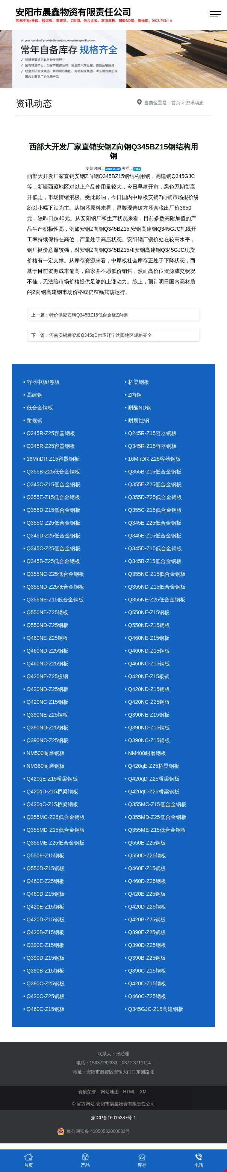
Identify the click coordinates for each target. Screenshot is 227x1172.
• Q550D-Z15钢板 (44, 868)
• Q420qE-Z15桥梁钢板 (50, 779)
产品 (85, 1160)
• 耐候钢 (32, 420)
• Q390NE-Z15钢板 (147, 715)
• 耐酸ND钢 (138, 408)
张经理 (122, 1053)
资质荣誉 (87, 1091)
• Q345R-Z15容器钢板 (151, 446)
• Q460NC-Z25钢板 (45, 664)
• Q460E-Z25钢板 (43, 881)
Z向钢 (92, 176)
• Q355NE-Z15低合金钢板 (53, 600)
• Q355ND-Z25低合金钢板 (53, 587)
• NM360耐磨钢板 (44, 766)
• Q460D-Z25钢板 (145, 881)
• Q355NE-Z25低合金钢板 (155, 600)
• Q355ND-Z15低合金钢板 (155, 587)
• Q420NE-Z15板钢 (147, 676)
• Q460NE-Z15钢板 (147, 638)
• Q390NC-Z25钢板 (45, 740)
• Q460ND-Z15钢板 (147, 651)
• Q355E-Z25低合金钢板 (153, 484)
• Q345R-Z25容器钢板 (49, 446)
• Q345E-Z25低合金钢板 (153, 523)
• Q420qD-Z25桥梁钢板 (152, 779)
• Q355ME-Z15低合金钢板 (155, 830)
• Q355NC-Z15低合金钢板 (155, 574)
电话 (198, 1160)
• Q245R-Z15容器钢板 (151, 433)
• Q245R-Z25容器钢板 (49, 433)
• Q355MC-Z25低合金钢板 (54, 817)
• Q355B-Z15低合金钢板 (153, 472)
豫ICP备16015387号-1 (113, 1117)
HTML (129, 1091)
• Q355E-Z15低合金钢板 (51, 497)
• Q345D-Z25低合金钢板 (51, 536)
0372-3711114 (136, 1062)
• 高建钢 (32, 395)
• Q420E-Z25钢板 (145, 894)
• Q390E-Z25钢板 (145, 932)
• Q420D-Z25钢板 (145, 907)
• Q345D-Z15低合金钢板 (153, 548)
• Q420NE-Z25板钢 (45, 676)
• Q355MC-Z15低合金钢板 (155, 804)
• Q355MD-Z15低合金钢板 (54, 830)
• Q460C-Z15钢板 (44, 1009)
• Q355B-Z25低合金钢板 (51, 472)
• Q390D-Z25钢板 (145, 945)
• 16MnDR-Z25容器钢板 (153, 459)
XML (144, 1091)
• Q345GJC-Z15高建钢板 (154, 1009)
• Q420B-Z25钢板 (145, 919)
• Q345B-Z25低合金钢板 (51, 561)
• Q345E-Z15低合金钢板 (153, 536)
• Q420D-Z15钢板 (44, 919)
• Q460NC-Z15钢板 (147, 664)
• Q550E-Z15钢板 (43, 855)
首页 (175, 102)
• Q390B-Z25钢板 (145, 958)
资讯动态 (195, 102)
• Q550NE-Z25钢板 (45, 612)
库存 (142, 1160)
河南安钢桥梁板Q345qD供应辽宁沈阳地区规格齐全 (100, 335)
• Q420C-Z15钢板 (145, 983)
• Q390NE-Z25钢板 (45, 715)
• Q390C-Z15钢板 (145, 971)
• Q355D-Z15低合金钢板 (51, 510)
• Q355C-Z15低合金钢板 (153, 510)
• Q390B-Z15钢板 (43, 971)
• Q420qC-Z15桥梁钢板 (50, 804)
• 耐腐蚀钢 (137, 420)
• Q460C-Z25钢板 (145, 996)
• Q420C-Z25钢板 (44, 996)
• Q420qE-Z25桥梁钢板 (152, 766)
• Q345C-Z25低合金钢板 (51, 548)
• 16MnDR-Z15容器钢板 (51, 459)
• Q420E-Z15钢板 (43, 907)
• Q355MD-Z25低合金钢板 (155, 817)
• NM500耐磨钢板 (44, 753)
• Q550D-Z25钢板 (145, 855)
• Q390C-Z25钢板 (44, 983)
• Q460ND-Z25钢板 (45, 651)
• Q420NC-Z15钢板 (45, 702)
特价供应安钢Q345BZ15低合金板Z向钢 (88, 315)
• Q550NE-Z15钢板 (147, 612)
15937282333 (103, 1062)
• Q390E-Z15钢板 (43, 945)
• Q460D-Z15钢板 (44, 894)
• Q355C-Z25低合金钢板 (51, 523)
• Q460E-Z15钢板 (145, 868)
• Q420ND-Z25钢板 (45, 689)
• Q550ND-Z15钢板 (147, 625)
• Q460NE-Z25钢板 (45, 638)
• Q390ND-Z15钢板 (147, 728)
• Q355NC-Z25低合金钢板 (53, 574)
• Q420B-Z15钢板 (43, 932)
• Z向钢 (133, 395)
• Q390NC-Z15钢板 (147, 740)
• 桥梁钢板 (137, 382)
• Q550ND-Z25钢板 (45, 625)
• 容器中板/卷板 (41, 382)
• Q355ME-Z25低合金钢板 (54, 843)
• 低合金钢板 (38, 408)
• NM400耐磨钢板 (145, 753)
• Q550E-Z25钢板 (145, 843)
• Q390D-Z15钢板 (44, 958)
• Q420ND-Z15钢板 (147, 689)
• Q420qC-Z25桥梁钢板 (152, 791)
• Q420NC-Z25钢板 (147, 702)
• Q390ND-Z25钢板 (45, 728)
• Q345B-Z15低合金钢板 (153, 561)
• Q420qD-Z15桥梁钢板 (50, 791)
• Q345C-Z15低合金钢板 (51, 484)
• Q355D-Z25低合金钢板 (153, 497)
